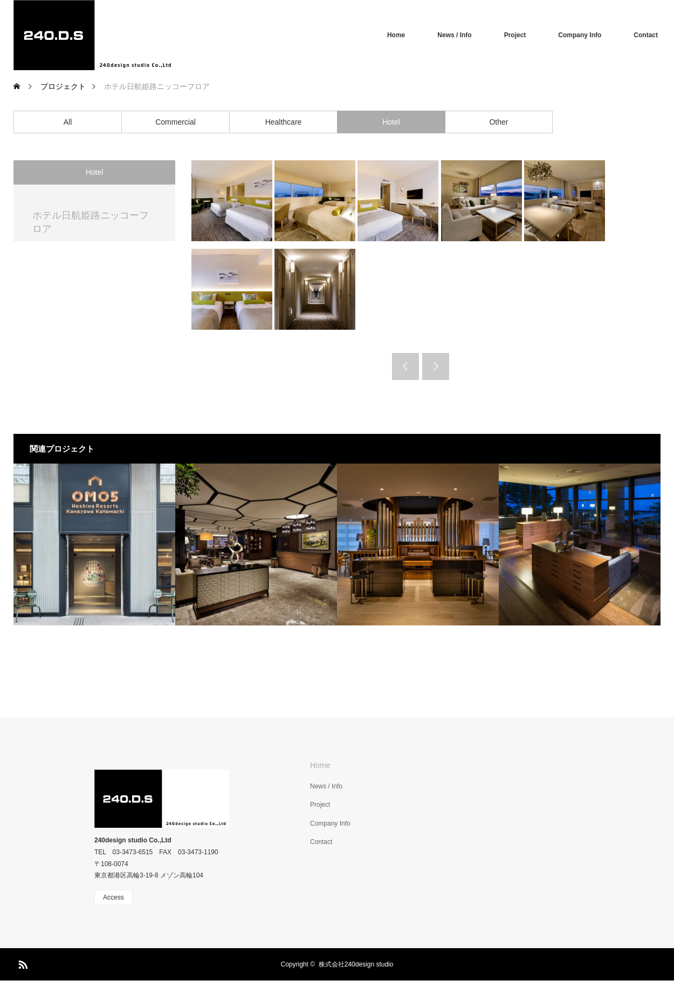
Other (498, 122)
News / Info (454, 35)
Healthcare (283, 122)
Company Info (579, 35)
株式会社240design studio (356, 964)
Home (396, 35)
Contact (646, 35)
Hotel (391, 122)
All (68, 122)
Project (515, 35)
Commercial (175, 122)
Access (113, 897)
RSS (21, 963)
